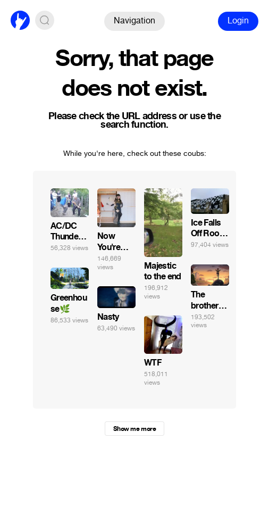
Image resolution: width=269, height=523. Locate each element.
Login (238, 20)
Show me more (134, 429)
